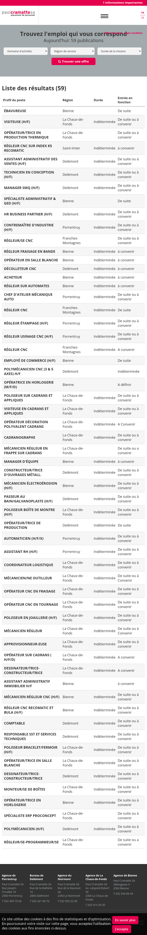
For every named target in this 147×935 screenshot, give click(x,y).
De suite (124, 110)
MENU (104, 16)
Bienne (68, 110)
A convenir (126, 349)
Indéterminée (105, 121)
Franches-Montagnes (72, 240)
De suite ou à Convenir (128, 578)
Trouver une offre (73, 61)
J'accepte (121, 929)
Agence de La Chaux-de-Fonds (96, 877)
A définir (124, 384)
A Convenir (126, 424)
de (142, 17)
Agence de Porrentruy (9, 877)
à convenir (126, 148)
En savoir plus (125, 920)
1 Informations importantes (123, 2)
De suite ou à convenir (128, 121)
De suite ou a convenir (128, 450)
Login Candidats (133, 33)
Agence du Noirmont (64, 877)
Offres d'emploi (113, 33)
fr (142, 12)
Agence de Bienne (125, 875)
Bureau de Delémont (37, 877)
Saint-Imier (71, 148)
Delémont (70, 161)
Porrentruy (71, 227)
